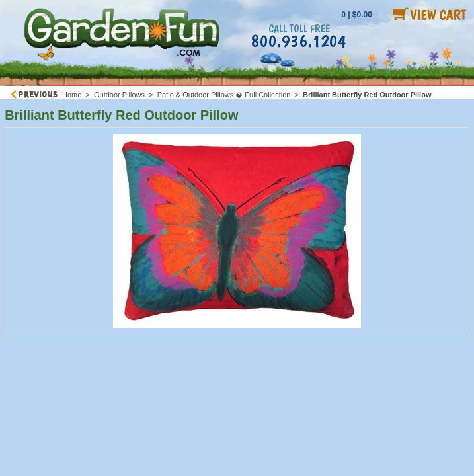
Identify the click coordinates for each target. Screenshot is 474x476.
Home (71, 95)
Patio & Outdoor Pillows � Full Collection (224, 95)
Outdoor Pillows (119, 95)
